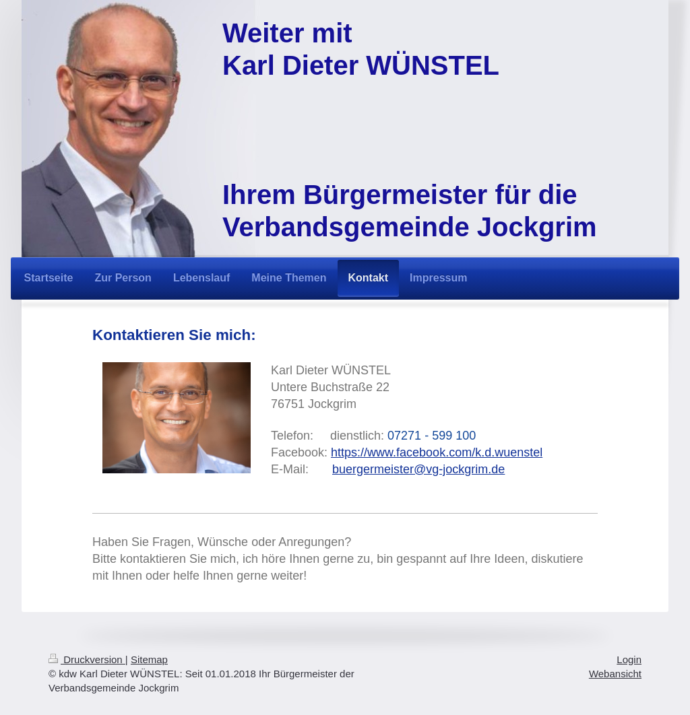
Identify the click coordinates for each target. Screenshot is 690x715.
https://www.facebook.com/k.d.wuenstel (436, 452)
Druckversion (87, 659)
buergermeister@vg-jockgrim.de (418, 469)
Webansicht (615, 673)
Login (629, 659)
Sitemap (149, 659)
